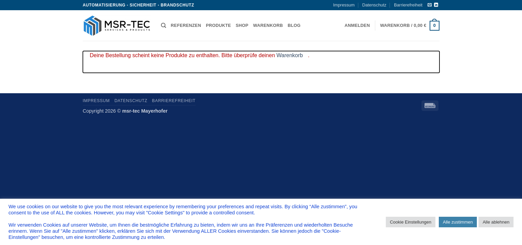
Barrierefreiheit (408, 4)
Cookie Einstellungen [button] (410, 222)
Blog (294, 25)
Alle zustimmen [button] (458, 222)
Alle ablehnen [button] (496, 222)
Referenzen (186, 25)
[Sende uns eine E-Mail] (430, 5)
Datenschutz (374, 4)
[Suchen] (163, 25)
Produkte (218, 25)
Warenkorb (268, 25)
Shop (242, 25)
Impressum (344, 4)
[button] (357, 25)
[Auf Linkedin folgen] (436, 5)
